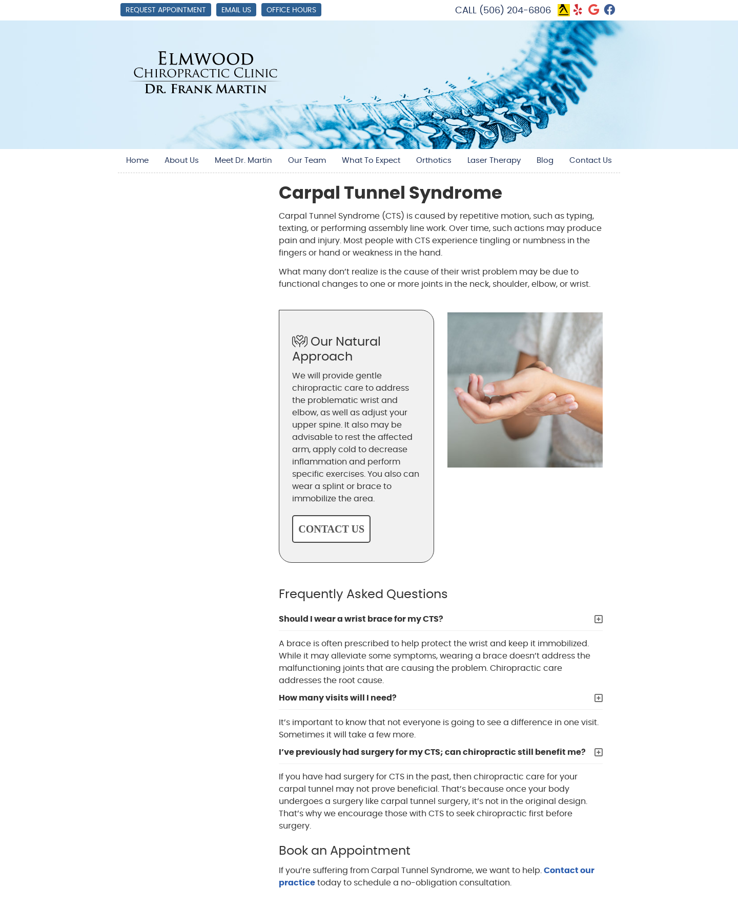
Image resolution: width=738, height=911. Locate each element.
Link (564, 10)
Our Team (307, 160)
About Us (182, 160)
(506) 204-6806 (515, 10)
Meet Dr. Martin (243, 160)
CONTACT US (331, 529)
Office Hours (291, 10)
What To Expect (371, 160)
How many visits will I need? (338, 698)
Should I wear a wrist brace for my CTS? (361, 619)
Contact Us (590, 160)
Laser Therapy (494, 160)
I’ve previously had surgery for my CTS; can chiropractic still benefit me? (432, 752)
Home (137, 160)
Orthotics (434, 160)
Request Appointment (166, 10)
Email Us (236, 10)
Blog (545, 160)
